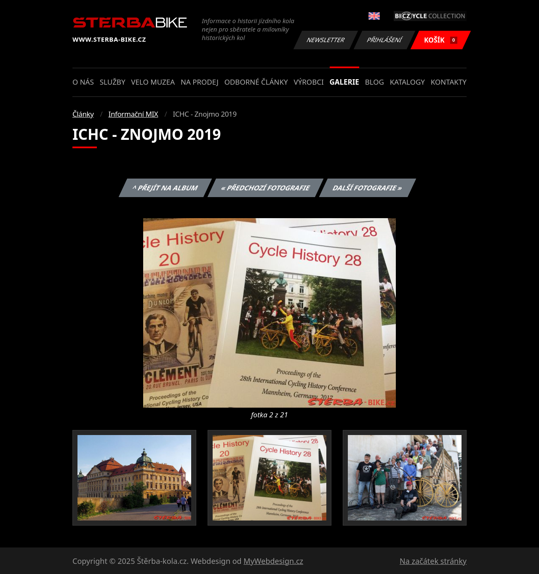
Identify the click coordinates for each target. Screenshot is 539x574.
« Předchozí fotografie (265, 187)
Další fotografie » (368, 187)
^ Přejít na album (165, 187)
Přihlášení (384, 40)
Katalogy (407, 82)
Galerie (344, 82)
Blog (374, 82)
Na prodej (200, 82)
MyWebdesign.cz (273, 561)
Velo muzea (153, 82)
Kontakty (449, 82)
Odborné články (256, 82)
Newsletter (325, 40)
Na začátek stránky (433, 561)
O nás (83, 82)
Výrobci (308, 82)
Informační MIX (133, 114)
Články (83, 114)
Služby (112, 82)
